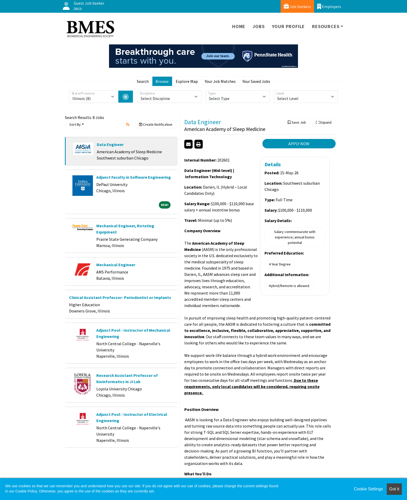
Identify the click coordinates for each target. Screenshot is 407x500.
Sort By (75, 124)
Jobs (258, 26)
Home (238, 26)
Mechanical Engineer (115, 264)
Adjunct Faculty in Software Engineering (133, 177)
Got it (394, 489)
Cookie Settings (368, 489)
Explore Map (187, 81)
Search (143, 81)
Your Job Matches (220, 81)
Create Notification (155, 124)
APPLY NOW (298, 143)
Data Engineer (110, 144)
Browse (162, 81)
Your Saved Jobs (256, 81)
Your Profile (288, 26)
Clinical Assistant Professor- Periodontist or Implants (120, 297)
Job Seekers (297, 6)
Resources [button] (325, 26)
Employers (329, 6)
